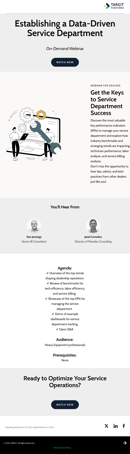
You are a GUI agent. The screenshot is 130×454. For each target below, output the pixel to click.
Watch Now (65, 62)
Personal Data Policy (62, 448)
